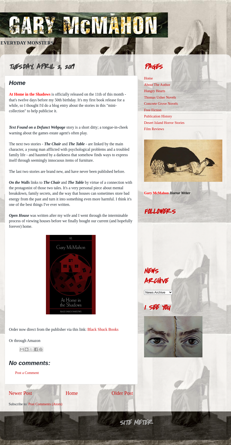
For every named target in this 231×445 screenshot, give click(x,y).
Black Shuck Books (102, 329)
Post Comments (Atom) (45, 404)
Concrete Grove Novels (161, 104)
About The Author (157, 85)
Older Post (122, 393)
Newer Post (20, 393)
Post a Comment (27, 373)
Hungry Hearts (154, 91)
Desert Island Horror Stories (164, 123)
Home (72, 393)
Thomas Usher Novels (160, 97)
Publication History (158, 116)
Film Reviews (154, 129)
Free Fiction (152, 110)
